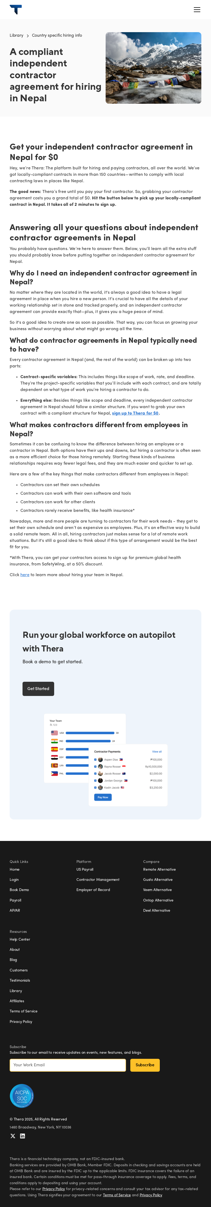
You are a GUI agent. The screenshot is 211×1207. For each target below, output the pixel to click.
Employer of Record (93, 890)
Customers (19, 970)
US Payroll (84, 870)
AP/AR (15, 911)
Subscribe (145, 1065)
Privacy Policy (21, 1022)
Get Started (38, 689)
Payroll (15, 901)
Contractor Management (98, 880)
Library (16, 35)
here (24, 575)
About (15, 950)
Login (14, 880)
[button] (196, 9)
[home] (16, 9)
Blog (13, 960)
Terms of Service (24, 1011)
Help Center (20, 940)
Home (15, 870)
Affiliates (17, 1001)
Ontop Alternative (158, 901)
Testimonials (20, 981)
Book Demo (19, 890)
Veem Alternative (157, 890)
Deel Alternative (156, 911)
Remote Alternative (159, 870)
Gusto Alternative (158, 880)
